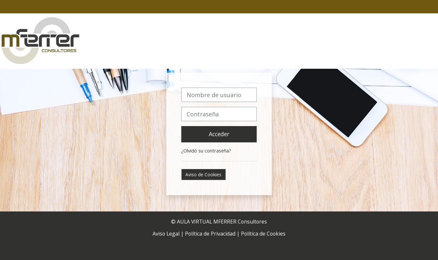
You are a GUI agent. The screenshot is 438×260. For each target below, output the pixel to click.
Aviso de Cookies (203, 174)
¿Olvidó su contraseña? (206, 151)
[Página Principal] (40, 40)
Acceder (219, 134)
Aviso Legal (166, 233)
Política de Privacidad (210, 233)
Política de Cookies (263, 233)
